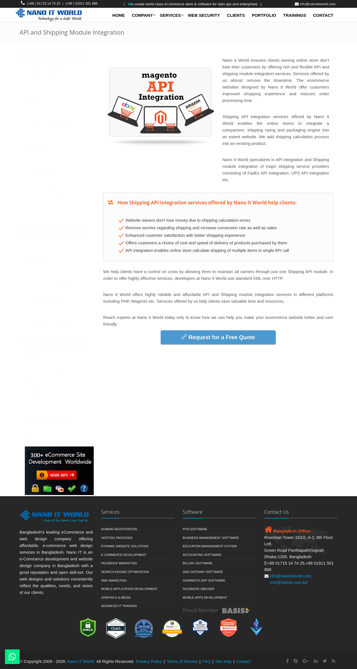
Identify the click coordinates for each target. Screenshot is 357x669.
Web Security (204, 15)
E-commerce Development (43, 141)
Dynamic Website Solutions (48, 93)
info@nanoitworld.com (318, 4)
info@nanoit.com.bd (288, 582)
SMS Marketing (45, 185)
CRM (31, 433)
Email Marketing (46, 174)
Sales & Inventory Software (54, 422)
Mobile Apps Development (205, 597)
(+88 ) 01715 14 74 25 (43, 4)
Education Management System (210, 546)
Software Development (53, 126)
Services (38, 56)
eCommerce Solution (51, 233)
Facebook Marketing (119, 563)
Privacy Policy (149, 661)
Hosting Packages (117, 537)
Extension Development (54, 285)
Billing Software (198, 563)
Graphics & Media (116, 597)
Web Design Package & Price (54, 112)
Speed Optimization (50, 297)
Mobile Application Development (129, 589)
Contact (323, 15)
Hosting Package (47, 79)
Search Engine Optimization (45, 159)
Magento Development (53, 244)
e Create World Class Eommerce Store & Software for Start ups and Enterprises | (195, 4)
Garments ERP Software (51, 410)
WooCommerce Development (45, 259)
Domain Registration (51, 67)
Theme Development (50, 274)
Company (142, 15)
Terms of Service (182, 661)
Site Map (224, 661)
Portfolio (264, 15)
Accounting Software (202, 554)
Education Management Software (50, 373)
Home (118, 15)
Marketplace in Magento (54, 320)
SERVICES (170, 15)
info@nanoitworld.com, (291, 576)
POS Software (40, 399)
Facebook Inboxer (198, 589)
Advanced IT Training (119, 606)
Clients (236, 15)
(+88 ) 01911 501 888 (82, 4)
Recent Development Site (56, 197)
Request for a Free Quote (218, 337)
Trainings (294, 15)
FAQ (206, 661)
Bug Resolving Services (54, 308)
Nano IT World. (81, 661)
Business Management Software (49, 355)
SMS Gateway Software (50, 388)
